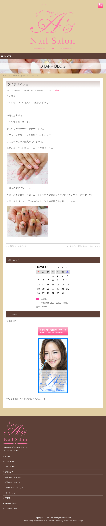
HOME (7, 456)
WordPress (38, 521)
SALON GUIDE (11, 503)
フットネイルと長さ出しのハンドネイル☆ (83, 246)
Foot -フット (11, 493)
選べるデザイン (13, 482)
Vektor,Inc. (68, 521)
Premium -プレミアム (15, 488)
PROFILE (10, 467)
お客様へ (57, 90)
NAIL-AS (49, 518)
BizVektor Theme (53, 521)
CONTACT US (11, 508)
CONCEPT (9, 461)
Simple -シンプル (13, 477)
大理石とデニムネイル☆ (16, 246)
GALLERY (9, 472)
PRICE (7, 498)
